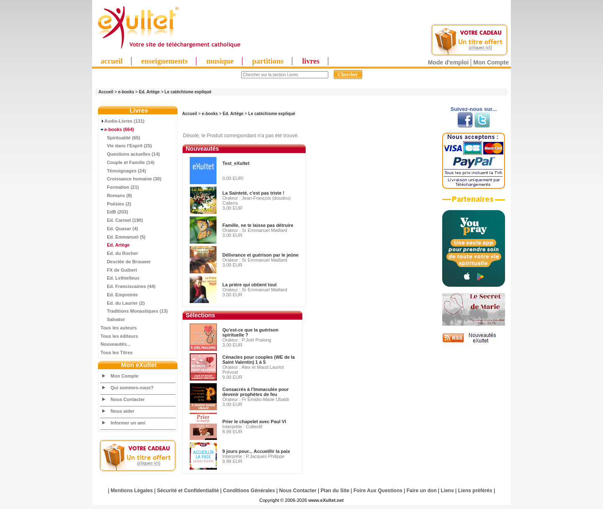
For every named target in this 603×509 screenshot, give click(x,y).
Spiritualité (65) (120, 137)
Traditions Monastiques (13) (134, 311)
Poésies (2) (115, 203)
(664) (117, 129)
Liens (447, 491)
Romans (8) (116, 195)
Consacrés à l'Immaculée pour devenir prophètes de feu (255, 392)
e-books (126, 92)
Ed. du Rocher (119, 253)
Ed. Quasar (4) (119, 228)
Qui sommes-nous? (132, 387)
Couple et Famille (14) (127, 162)
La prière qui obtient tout (249, 284)
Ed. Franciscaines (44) (127, 286)
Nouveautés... (115, 344)
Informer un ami (128, 422)
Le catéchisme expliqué (188, 92)
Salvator (112, 319)
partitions (267, 61)
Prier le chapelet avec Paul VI (254, 421)
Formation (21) (119, 187)
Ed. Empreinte (119, 294)
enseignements (164, 61)
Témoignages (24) (123, 170)
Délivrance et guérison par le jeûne (260, 254)
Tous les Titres (116, 352)
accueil (111, 61)
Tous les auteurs (118, 327)
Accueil (105, 92)
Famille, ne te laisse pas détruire (257, 225)
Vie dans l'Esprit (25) (126, 145)
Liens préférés (475, 491)
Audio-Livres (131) (122, 120)
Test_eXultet (236, 163)
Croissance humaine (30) (130, 178)
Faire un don (422, 491)
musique (220, 61)
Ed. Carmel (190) (121, 220)
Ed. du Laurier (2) (122, 303)
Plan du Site (335, 491)
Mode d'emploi (448, 62)
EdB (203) (114, 211)
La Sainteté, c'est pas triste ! (253, 192)
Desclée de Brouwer (125, 261)
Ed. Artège (149, 92)
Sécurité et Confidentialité (188, 491)
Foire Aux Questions (377, 491)
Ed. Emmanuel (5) (122, 236)
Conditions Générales (249, 491)
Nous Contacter (128, 399)
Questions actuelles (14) (130, 154)
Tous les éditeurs (119, 336)
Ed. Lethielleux (119, 277)
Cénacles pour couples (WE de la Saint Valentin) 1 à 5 (258, 360)
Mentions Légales (132, 491)
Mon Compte (491, 62)
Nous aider (122, 411)
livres (311, 61)
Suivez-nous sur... (474, 109)
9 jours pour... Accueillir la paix (256, 451)
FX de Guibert (118, 269)
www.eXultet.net (326, 500)
